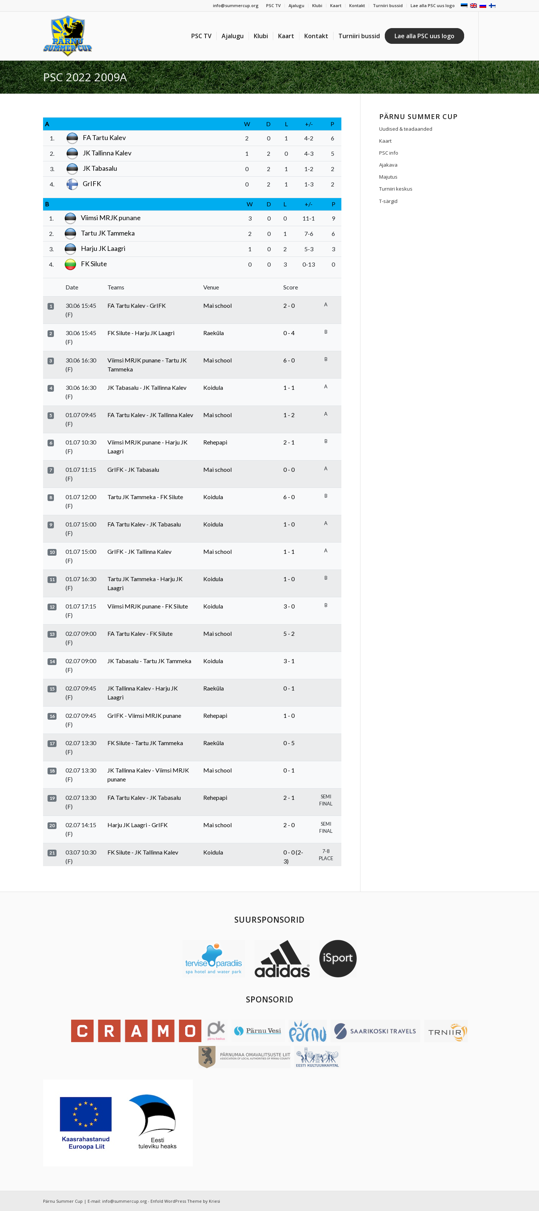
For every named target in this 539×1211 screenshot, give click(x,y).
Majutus (388, 176)
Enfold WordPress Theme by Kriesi (185, 1201)
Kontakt (357, 5)
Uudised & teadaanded (405, 128)
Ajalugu (296, 5)
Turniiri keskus (395, 188)
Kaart (335, 5)
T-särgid (388, 201)
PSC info (388, 152)
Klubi (317, 5)
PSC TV (273, 5)
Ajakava (388, 164)
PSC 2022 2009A (85, 77)
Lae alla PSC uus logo (433, 5)
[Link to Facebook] (490, 35)
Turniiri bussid (388, 5)
